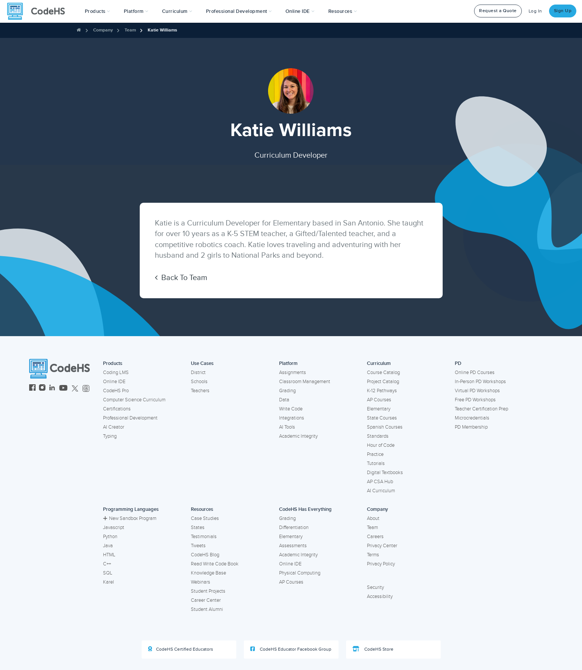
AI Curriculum (381, 491)
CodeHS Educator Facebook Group (290, 649)
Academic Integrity (298, 436)
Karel (108, 582)
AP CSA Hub (380, 482)
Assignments (292, 372)
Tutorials (376, 463)
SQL (107, 573)
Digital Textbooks (385, 473)
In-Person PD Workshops (480, 382)
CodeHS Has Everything (305, 509)
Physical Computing (299, 573)
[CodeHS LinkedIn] (52, 388)
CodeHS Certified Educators (180, 649)
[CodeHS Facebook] (32, 388)
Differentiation (294, 527)
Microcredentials (472, 418)
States (197, 527)
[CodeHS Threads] (86, 388)
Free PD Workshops (475, 400)
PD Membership (471, 427)
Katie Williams (162, 30)
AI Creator (113, 427)
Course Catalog (383, 372)
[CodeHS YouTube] (63, 388)
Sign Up (563, 11)
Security (375, 587)
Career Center (206, 600)
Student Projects (208, 591)
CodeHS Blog (205, 555)
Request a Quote (498, 11)
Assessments (293, 546)
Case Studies (205, 518)
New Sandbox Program (129, 518)
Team (130, 30)
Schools (199, 382)
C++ (107, 564)
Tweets (198, 546)
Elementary (378, 409)
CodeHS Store (373, 649)
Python (110, 537)
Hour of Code (381, 445)
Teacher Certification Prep (481, 409)
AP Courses (379, 400)
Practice (375, 454)
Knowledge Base (208, 573)
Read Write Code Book (215, 564)
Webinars (200, 582)
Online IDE (114, 382)
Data (284, 400)
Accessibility (380, 596)
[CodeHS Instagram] (42, 388)
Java (108, 546)
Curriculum (379, 363)
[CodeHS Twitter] (75, 388)
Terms (373, 555)
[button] (97, 11)
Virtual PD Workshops (477, 391)
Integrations (291, 418)
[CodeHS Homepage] (39, 11)
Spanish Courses (385, 427)
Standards (378, 436)
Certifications (117, 409)
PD (458, 363)
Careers (375, 537)
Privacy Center (382, 546)
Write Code (291, 409)
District (198, 372)
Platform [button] (136, 11)
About (373, 518)
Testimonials (204, 537)
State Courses (382, 418)
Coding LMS (116, 372)
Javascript (113, 527)
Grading (287, 391)
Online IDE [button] (300, 11)
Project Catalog (383, 382)
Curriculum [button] (177, 11)
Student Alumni (207, 609)
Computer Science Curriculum (134, 400)
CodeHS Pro (116, 391)
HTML (109, 555)
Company (103, 30)
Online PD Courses (475, 372)
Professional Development (130, 418)
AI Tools (287, 427)
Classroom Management (304, 382)
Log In (535, 11)
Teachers (200, 391)
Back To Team (181, 277)
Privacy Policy (381, 564)
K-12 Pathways (382, 391)
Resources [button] (342, 11)
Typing (110, 436)
